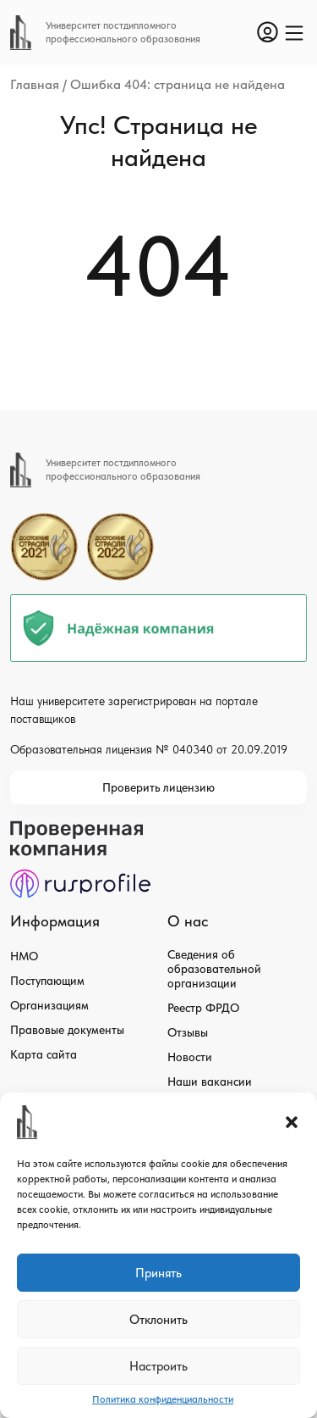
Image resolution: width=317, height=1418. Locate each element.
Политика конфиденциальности (162, 1399)
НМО (24, 956)
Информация (55, 921)
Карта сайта (43, 1054)
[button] (291, 1122)
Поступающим (47, 980)
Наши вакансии (209, 1081)
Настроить (158, 1366)
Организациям (49, 1005)
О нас (187, 921)
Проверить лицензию (158, 787)
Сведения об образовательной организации (214, 969)
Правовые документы (67, 1030)
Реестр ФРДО (203, 1008)
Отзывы (187, 1032)
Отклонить (158, 1319)
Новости (189, 1057)
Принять (158, 1273)
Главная (34, 84)
